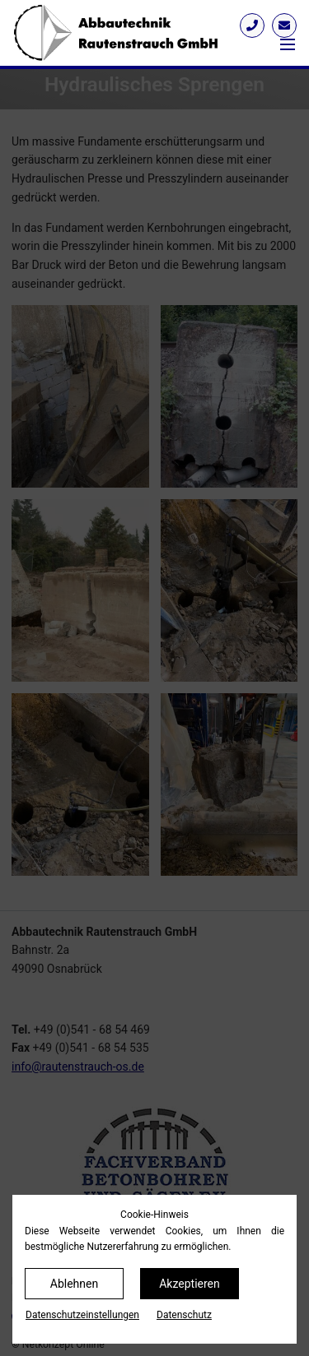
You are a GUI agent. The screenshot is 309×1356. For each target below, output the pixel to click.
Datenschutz (184, 1315)
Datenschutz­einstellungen (82, 1315)
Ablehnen (74, 1283)
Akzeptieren (189, 1283)
